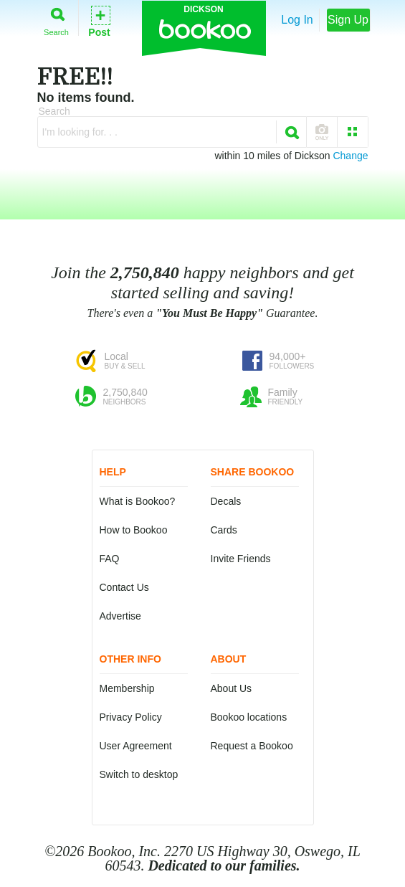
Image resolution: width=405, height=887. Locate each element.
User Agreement (136, 745)
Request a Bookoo (252, 745)
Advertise (120, 616)
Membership (127, 688)
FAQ (110, 558)
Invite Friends (241, 558)
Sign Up (348, 20)
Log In (297, 20)
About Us (231, 688)
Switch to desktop (139, 774)
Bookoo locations (249, 717)
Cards (224, 530)
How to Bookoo (134, 530)
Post (99, 20)
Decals (226, 501)
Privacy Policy (131, 717)
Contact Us (124, 587)
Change (350, 155)
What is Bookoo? (138, 501)
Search (56, 19)
